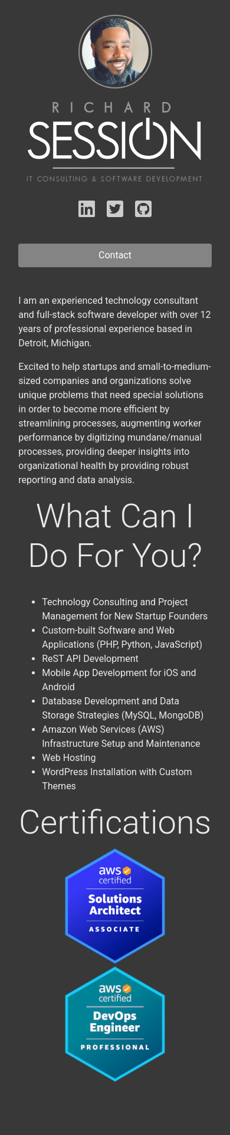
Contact (115, 255)
